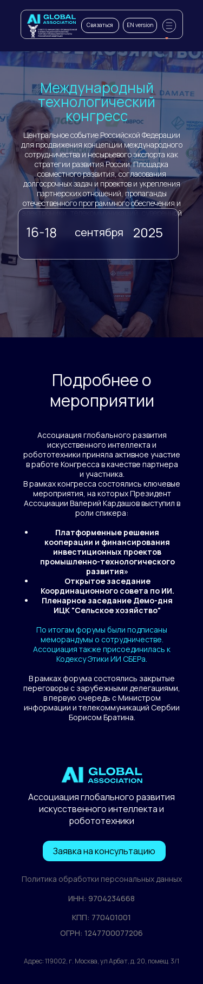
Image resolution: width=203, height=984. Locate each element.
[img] (51, 19)
